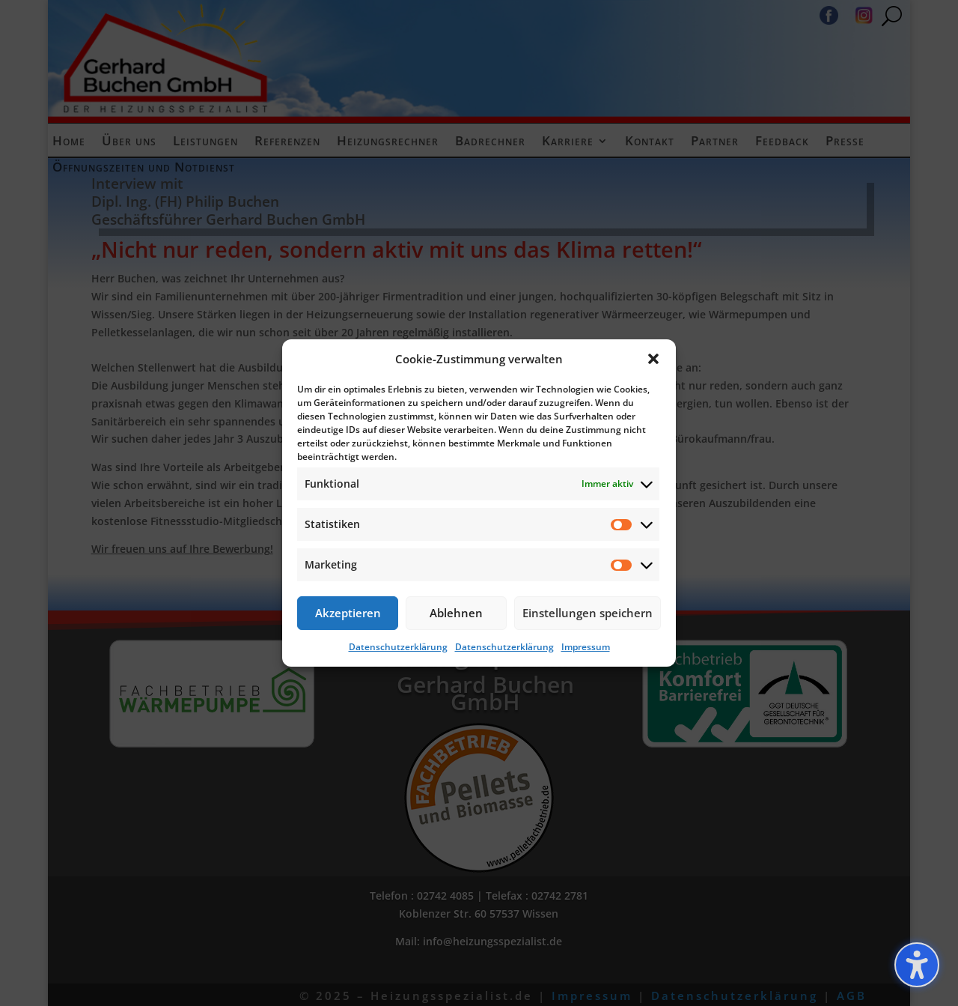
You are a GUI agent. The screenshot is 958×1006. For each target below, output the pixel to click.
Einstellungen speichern (587, 612)
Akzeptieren (348, 612)
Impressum (585, 646)
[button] (653, 358)
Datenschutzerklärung (398, 646)
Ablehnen (456, 612)
